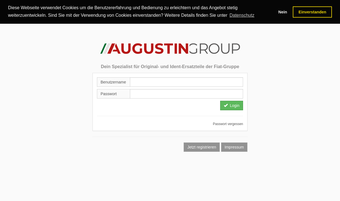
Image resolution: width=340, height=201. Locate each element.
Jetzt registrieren (201, 147)
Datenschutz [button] (241, 15)
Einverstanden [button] (312, 12)
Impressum (234, 147)
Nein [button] (282, 12)
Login (231, 105)
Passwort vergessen (228, 124)
